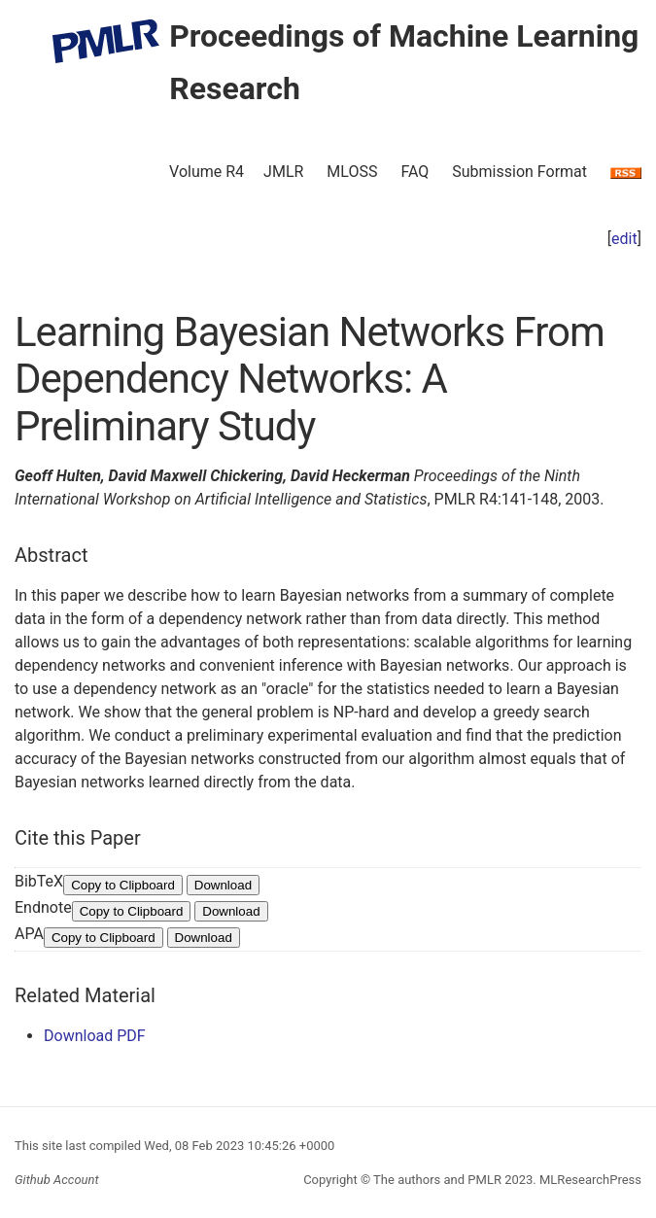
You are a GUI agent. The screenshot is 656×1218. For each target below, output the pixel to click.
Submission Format (519, 171)
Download (223, 885)
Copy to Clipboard (123, 885)
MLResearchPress (588, 1179)
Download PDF (95, 1036)
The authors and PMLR (437, 1179)
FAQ (414, 171)
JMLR (283, 171)
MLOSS (352, 171)
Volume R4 (206, 171)
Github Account (57, 1179)
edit (624, 238)
